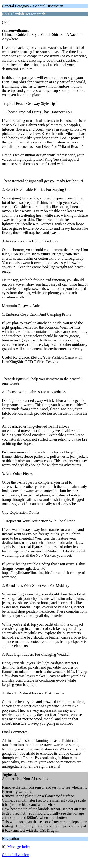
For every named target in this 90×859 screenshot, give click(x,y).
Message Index (18, 847)
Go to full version (15, 855)
